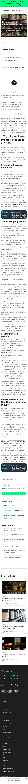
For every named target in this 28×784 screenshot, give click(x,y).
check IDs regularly (6, 242)
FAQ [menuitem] (4, 763)
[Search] (3, 43)
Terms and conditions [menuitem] (8, 768)
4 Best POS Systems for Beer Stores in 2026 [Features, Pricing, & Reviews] (13, 545)
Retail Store (5, 505)
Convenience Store (7, 510)
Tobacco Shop (17, 508)
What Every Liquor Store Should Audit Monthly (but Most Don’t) (13, 529)
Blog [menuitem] (4, 757)
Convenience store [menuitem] (7, 704)
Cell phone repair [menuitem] (7, 712)
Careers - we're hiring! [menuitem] (8, 771)
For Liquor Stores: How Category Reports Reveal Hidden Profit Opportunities (14, 556)
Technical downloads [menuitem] (8, 735)
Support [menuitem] (5, 729)
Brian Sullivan (8, 32)
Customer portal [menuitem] (7, 724)
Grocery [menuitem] (5, 706)
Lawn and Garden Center (8, 513)
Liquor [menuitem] (4, 701)
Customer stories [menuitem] (7, 737)
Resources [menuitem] (5, 760)
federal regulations (18, 270)
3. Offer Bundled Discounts (9, 64)
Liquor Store (6, 19)
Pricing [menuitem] (4, 746)
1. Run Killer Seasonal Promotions (11, 57)
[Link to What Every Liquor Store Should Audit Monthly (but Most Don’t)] (14, 593)
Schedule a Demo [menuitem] (7, 752)
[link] (5, 10)
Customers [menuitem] (6, 720)
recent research (13, 195)
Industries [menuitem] (5, 698)
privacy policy (13, 488)
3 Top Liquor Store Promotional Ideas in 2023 (13, 52)
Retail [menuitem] (4, 715)
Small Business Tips (18, 510)
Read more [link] (23, 575)
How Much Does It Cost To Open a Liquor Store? (14, 540)
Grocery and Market (7, 508)
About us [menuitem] (5, 755)
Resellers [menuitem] (5, 726)
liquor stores (12, 121)
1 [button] (13, 92)
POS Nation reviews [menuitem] (7, 766)
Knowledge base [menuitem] (7, 732)
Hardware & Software (7, 518)
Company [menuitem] (5, 743)
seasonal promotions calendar (15, 185)
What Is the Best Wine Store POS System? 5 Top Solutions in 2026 (14, 535)
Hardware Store (20, 515)
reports (11, 106)
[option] (14, 83)
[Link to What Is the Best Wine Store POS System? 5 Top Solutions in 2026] (14, 621)
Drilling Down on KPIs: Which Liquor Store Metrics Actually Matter (14, 551)
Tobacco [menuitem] (5, 709)
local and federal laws (15, 178)
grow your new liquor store (17, 426)
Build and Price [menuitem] (6, 749)
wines (16, 305)
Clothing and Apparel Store (9, 515)
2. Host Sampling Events (9, 60)
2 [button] (15, 92)
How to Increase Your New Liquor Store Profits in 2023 (13, 68)
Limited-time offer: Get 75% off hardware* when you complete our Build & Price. (14, 3)
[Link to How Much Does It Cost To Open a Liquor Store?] (14, 649)
